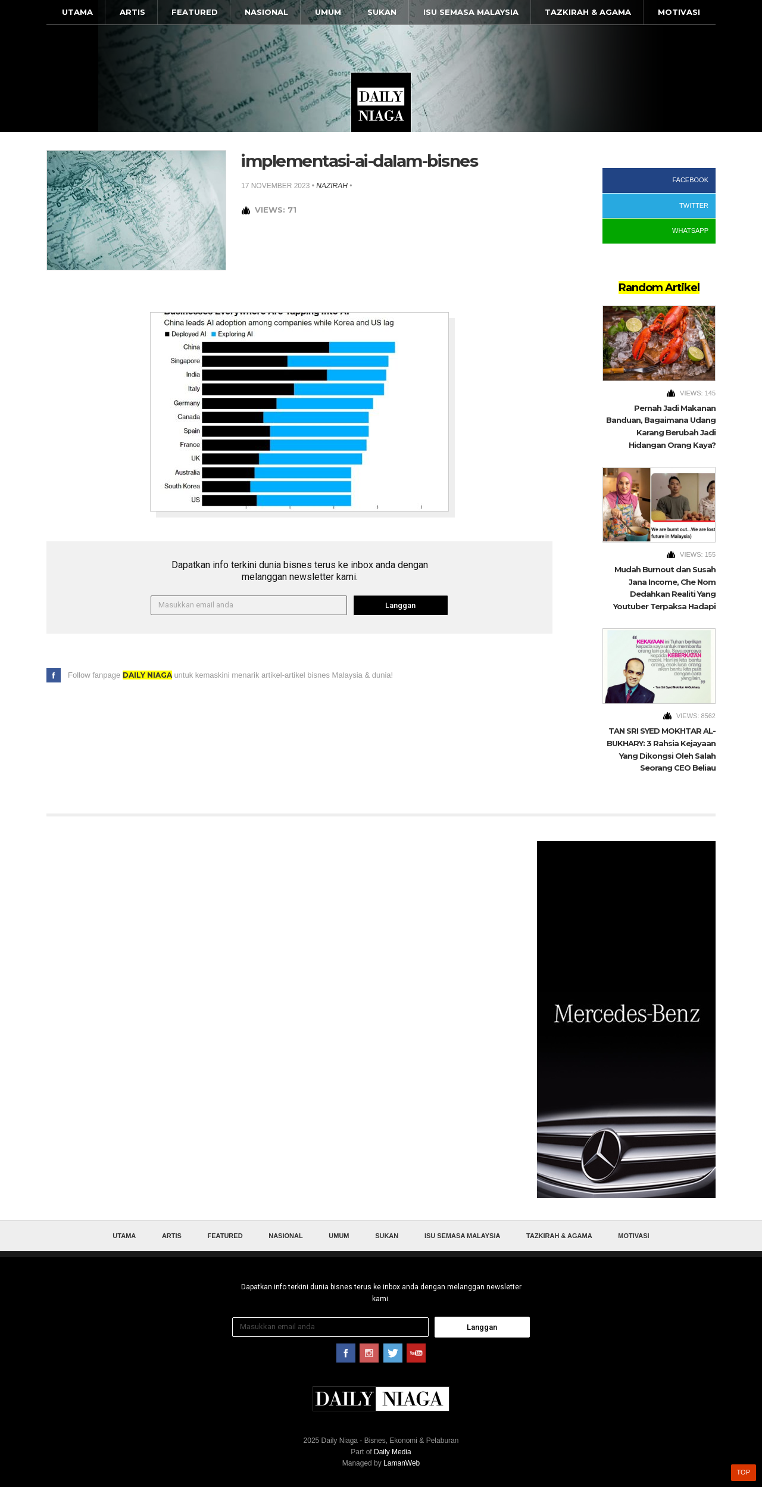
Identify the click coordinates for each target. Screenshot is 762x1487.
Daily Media (392, 1452)
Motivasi (679, 12)
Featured (194, 12)
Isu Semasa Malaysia (471, 12)
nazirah (332, 186)
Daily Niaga (381, 102)
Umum (328, 12)
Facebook (690, 179)
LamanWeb (401, 1463)
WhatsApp (690, 230)
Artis (132, 12)
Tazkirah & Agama (588, 12)
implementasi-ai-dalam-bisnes (359, 161)
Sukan (381, 12)
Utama (77, 12)
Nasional (266, 12)
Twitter (693, 205)
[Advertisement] (626, 1019)
